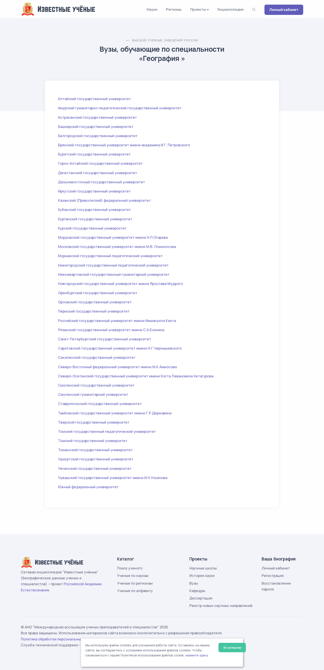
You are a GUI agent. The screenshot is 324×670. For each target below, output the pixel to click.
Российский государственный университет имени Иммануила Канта (117, 320)
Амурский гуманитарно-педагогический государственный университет (119, 108)
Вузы (193, 583)
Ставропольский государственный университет (100, 403)
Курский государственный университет (92, 228)
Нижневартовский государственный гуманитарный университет (113, 274)
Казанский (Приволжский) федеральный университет (104, 200)
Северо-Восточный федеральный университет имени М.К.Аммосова (117, 366)
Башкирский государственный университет (95, 126)
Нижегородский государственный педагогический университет (113, 265)
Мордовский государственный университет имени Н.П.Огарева (113, 237)
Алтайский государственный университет (94, 98)
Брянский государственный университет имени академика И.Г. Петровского (124, 145)
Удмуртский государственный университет (95, 459)
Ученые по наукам (132, 575)
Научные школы (203, 568)
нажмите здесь (196, 655)
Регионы (173, 9)
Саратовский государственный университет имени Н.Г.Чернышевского (120, 348)
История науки (202, 575)
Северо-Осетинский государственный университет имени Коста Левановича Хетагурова (135, 376)
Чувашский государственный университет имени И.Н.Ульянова (112, 477)
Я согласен (232, 647)
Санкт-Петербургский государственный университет (104, 339)
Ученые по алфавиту (135, 590)
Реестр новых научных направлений (220, 605)
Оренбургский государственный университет (97, 292)
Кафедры (197, 590)
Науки (152, 9)
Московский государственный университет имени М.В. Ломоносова (117, 246)
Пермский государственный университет (94, 311)
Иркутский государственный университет (94, 191)
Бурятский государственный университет (94, 154)
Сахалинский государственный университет (97, 357)
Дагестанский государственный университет (97, 172)
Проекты (198, 9)
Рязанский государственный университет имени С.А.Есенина (111, 329)
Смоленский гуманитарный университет (93, 394)
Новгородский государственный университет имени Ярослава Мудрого (120, 283)
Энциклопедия (230, 9)
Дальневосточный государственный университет (101, 182)
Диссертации (200, 598)
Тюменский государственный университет (95, 449)
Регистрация (273, 575)
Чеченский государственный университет (95, 468)
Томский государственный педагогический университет (107, 431)
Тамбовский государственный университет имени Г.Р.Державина (114, 413)
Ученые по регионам (135, 583)
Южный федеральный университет (88, 486)
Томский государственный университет (92, 440)
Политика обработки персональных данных (59, 639)
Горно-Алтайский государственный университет (100, 163)
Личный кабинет (283, 9)
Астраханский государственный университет (97, 117)
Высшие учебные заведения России (165, 40)
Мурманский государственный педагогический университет (110, 255)
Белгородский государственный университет (97, 135)
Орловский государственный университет (95, 302)
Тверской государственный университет (93, 422)
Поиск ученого (130, 568)
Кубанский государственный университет (94, 209)
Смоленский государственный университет (96, 385)
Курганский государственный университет (95, 219)
